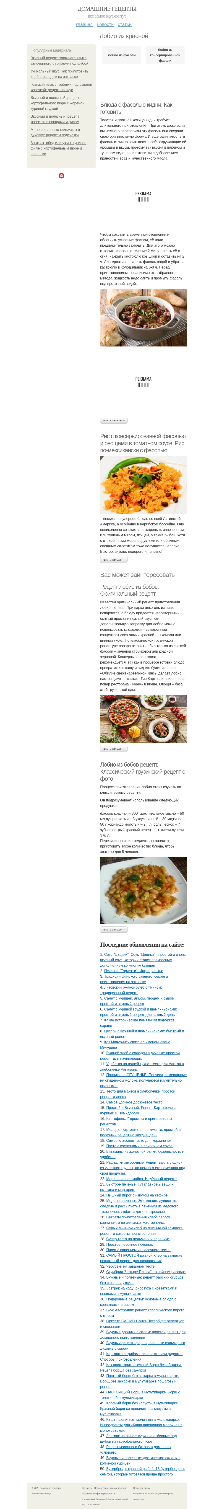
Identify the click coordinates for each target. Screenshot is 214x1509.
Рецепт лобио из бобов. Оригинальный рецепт (129, 590)
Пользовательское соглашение (110, 1488)
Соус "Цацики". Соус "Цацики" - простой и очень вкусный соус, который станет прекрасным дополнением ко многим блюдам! (143, 960)
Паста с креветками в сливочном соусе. (139, 1146)
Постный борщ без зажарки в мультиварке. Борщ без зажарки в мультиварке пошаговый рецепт (139, 1381)
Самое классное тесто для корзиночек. (139, 1140)
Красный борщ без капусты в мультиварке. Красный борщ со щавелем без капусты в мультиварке (139, 1408)
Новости (105, 24)
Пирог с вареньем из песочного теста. (138, 1250)
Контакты (87, 1488)
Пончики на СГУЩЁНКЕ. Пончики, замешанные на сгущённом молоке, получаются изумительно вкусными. (143, 1080)
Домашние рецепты (107, 8)
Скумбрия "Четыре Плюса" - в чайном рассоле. (146, 1272)
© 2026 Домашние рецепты (46, 1488)
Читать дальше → (114, 420)
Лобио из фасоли (122, 55)
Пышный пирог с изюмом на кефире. (137, 1195)
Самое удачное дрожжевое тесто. (135, 1102)
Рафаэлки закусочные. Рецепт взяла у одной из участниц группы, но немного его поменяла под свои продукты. (142, 1167)
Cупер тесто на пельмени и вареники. (138, 1239)
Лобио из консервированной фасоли (165, 55)
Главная (84, 24)
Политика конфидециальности (98, 1493)
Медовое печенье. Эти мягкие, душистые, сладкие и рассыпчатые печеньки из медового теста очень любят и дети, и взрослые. (139, 1206)
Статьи (124, 24)
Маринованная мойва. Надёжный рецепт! (141, 1179)
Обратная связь (141, 1488)
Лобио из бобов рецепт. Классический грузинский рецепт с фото (142, 771)
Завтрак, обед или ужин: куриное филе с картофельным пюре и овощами (58, 148)
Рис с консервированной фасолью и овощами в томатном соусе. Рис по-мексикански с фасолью (142, 443)
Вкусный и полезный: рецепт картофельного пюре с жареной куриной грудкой (57, 103)
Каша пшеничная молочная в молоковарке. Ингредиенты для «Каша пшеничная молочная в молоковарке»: (141, 1425)
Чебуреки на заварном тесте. (131, 1266)
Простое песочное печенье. (129, 1244)
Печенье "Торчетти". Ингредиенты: (133, 971)
